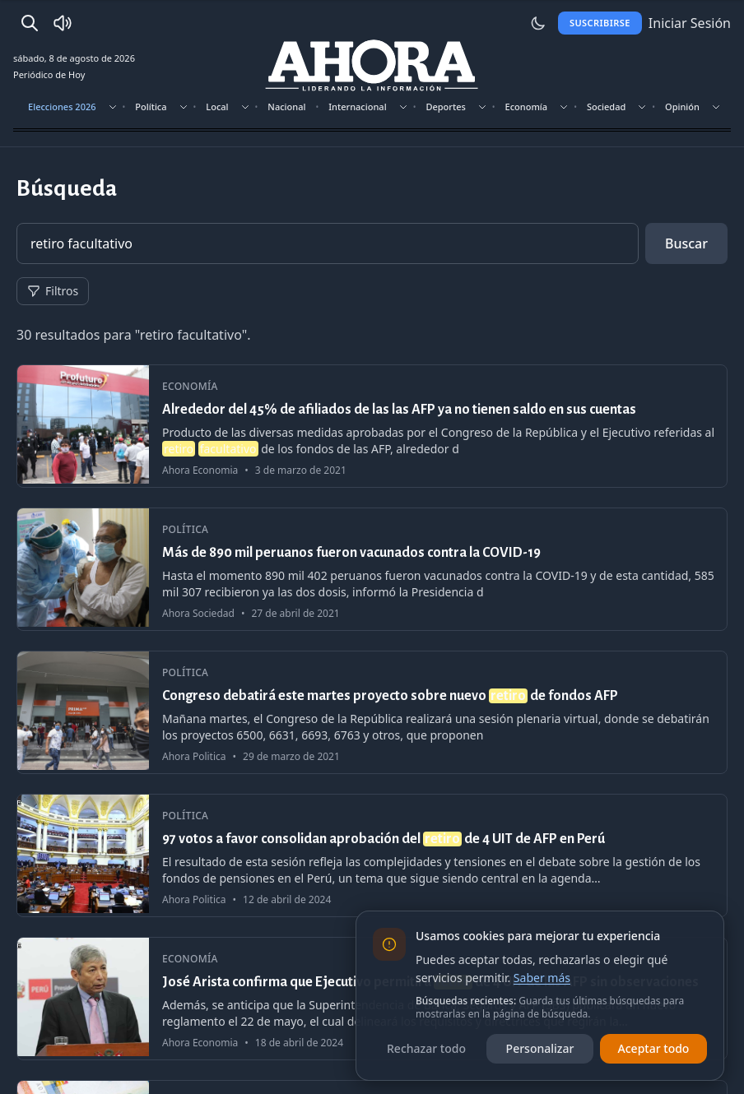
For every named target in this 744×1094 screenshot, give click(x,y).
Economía (526, 106)
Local (217, 106)
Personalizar (540, 1048)
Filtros (52, 291)
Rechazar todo (426, 1048)
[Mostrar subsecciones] (113, 107)
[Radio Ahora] (62, 23)
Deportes (445, 106)
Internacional (357, 106)
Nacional (286, 106)
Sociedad (606, 106)
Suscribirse (600, 22)
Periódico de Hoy (49, 74)
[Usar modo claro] (538, 23)
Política (150, 106)
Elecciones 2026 (62, 106)
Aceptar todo (654, 1048)
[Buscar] (29, 23)
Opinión (682, 106)
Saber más (542, 977)
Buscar (686, 243)
